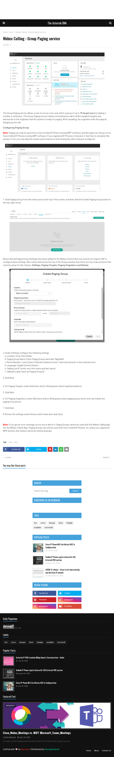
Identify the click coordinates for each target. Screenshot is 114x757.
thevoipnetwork (52, 749)
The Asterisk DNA (57, 23)
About (96, 751)
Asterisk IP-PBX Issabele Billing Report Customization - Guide (40, 657)
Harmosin (25, 749)
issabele (37, 528)
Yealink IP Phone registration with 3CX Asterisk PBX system (60, 558)
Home (5, 32)
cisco (10, 442)
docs (11, 32)
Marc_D (8, 45)
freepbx (69, 523)
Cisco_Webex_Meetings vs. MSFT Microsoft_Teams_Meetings (37, 733)
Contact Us (106, 751)
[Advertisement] (49, 10)
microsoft (49, 528)
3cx (35, 523)
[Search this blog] (51, 491)
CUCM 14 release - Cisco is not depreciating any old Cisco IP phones (62, 571)
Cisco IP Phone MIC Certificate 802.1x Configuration (60, 546)
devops (52, 523)
